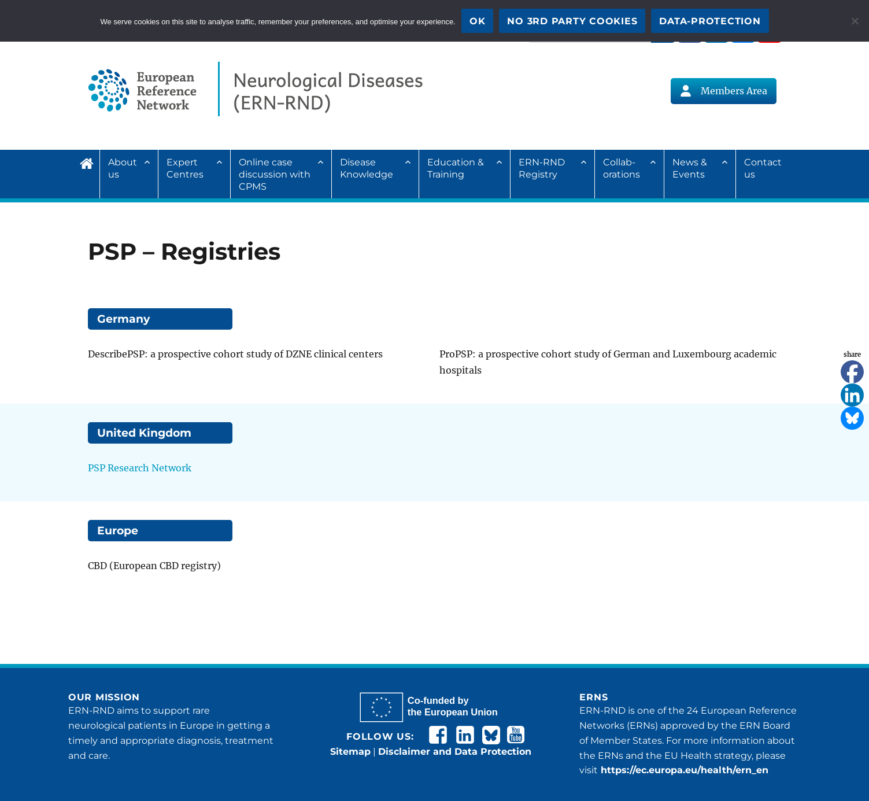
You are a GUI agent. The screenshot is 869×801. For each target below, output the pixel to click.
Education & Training (455, 168)
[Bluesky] (852, 418)
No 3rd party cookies (572, 21)
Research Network (148, 468)
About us (122, 168)
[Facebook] (852, 371)
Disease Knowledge (366, 168)
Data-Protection (709, 21)
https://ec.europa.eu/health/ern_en (683, 770)
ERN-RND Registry (542, 168)
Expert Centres (185, 168)
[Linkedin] (852, 395)
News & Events (689, 168)
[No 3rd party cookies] (854, 21)
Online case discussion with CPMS (274, 174)
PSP (96, 468)
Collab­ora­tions (621, 168)
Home (89, 162)
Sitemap (350, 751)
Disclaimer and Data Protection (454, 751)
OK (477, 21)
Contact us (763, 168)
